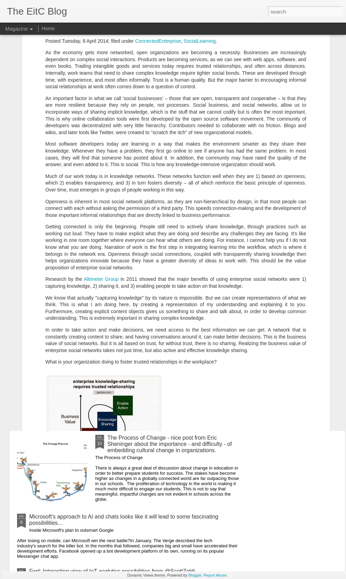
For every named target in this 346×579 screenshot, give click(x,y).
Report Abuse (215, 575)
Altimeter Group (101, 184)
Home (48, 28)
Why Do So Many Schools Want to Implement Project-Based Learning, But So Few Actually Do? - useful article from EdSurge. (131, 273)
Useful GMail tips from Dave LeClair (73, 400)
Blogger (194, 575)
